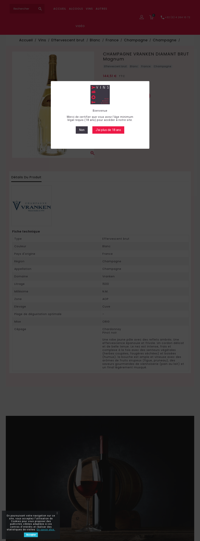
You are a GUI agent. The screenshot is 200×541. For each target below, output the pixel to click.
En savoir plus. (46, 529)
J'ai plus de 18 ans (108, 130)
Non (81, 130)
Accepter (31, 534)
